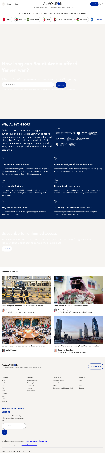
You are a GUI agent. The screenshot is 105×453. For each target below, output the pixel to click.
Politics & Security (25, 13)
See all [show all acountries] (99, 19)
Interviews (82, 13)
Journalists (82, 383)
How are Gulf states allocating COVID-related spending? (77, 346)
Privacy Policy (57, 383)
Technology (47, 13)
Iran (3, 385)
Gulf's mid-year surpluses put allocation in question (22, 305)
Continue (7, 249)
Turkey (4, 380)
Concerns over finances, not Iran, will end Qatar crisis (23, 346)
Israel (3, 391)
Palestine (4, 393)
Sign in (101, 4)
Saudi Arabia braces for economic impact (71, 305)
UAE (3, 388)
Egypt (3, 396)
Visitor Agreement (58, 380)
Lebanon (4, 401)
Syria (3, 404)
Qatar (3, 399)
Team (80, 385)
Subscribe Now (95, 366)
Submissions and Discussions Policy (63, 388)
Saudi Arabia (5, 383)
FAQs (54, 385)
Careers (81, 388)
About (80, 380)
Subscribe (94, 4)
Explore (73, 13)
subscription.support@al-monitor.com (36, 441)
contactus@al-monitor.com (29, 445)
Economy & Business (61, 13)
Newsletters (10, 4)
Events (16, 4)
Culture (37, 13)
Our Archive (31, 391)
